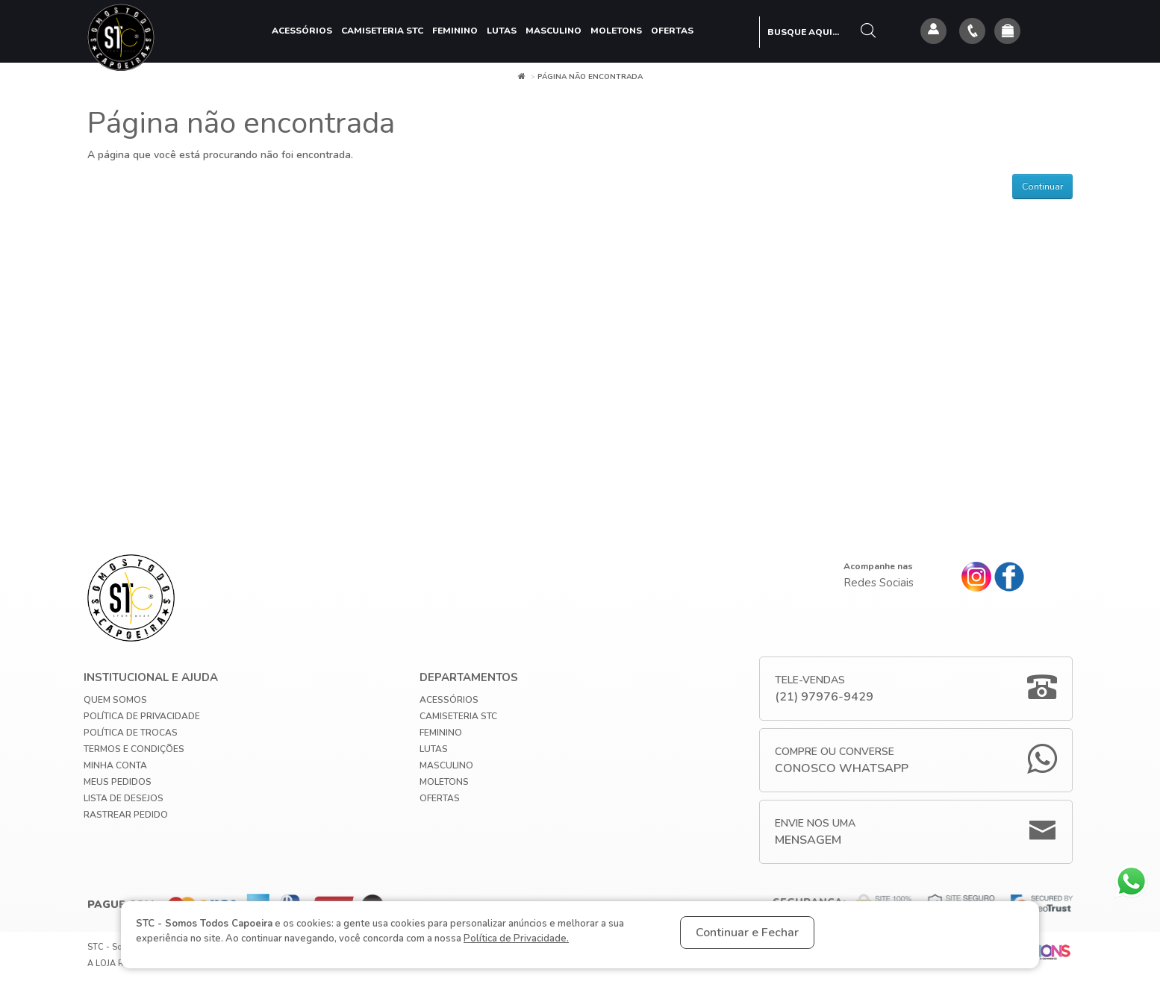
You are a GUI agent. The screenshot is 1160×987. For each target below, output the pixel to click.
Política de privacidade (142, 716)
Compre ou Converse (841, 761)
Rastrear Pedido (126, 815)
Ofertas (672, 31)
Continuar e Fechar (747, 932)
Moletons (616, 31)
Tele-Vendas (824, 689)
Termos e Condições (134, 749)
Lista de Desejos (123, 798)
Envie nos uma (815, 832)
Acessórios (302, 31)
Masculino (553, 31)
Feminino (455, 31)
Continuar (1042, 186)
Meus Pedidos (118, 782)
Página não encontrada (590, 77)
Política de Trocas (131, 733)
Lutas (502, 31)
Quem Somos (115, 700)
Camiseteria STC (382, 31)
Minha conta (115, 765)
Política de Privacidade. (516, 938)
